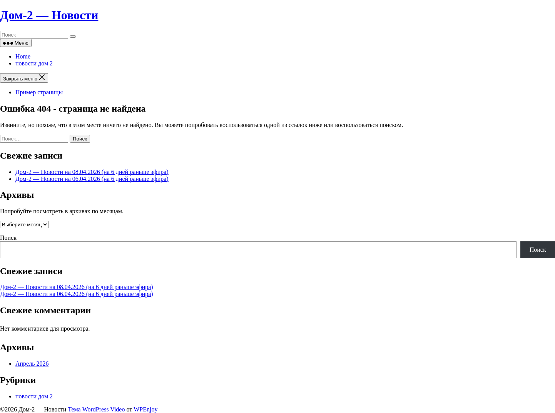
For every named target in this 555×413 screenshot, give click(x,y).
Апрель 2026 (32, 363)
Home (22, 56)
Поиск (8, 237)
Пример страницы (39, 92)
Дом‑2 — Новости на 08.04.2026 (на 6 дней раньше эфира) (92, 172)
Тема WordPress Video (96, 409)
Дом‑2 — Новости (49, 15)
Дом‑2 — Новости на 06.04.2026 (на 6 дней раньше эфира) (92, 179)
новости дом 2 (34, 63)
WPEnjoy (145, 409)
